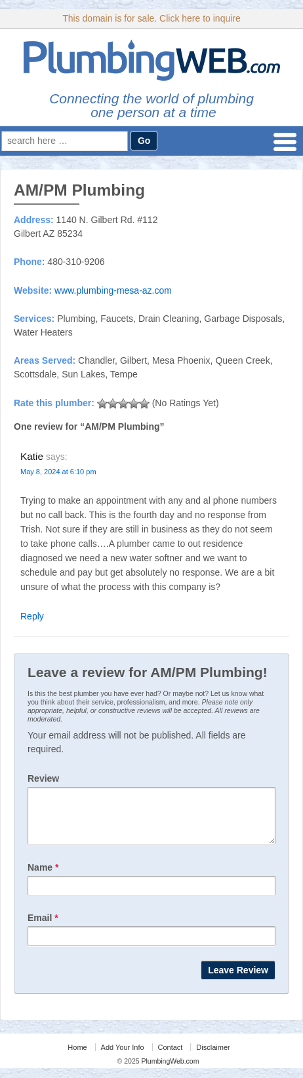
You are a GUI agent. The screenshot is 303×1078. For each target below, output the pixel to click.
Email (43, 927)
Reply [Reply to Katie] (32, 616)
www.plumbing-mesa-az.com (113, 290)
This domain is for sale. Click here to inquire (151, 18)
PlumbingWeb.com (169, 1071)
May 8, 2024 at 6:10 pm (58, 472)
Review (43, 778)
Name (43, 877)
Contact (170, 1057)
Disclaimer (213, 1057)
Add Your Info (122, 1057)
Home (77, 1057)
